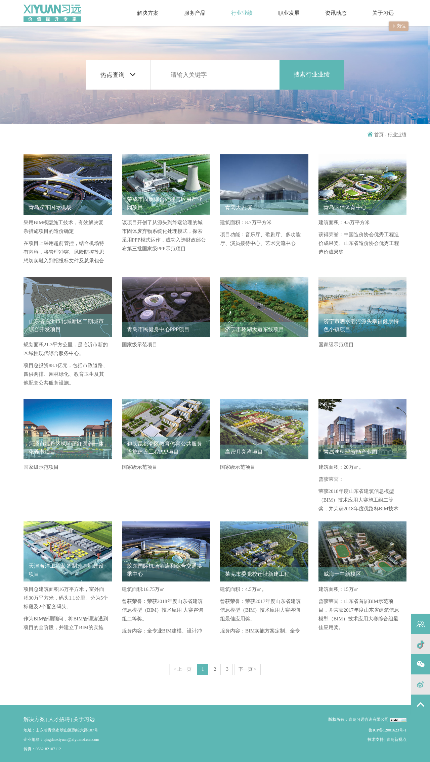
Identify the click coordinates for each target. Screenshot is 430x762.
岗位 (398, 26)
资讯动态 (329, 8)
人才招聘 (59, 719)
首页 (375, 134)
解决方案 (141, 8)
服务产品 (188, 8)
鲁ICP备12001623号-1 (387, 730)
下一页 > (247, 669)
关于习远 (376, 8)
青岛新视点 (396, 739)
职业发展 (282, 8)
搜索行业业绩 (312, 74)
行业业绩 (235, 8)
